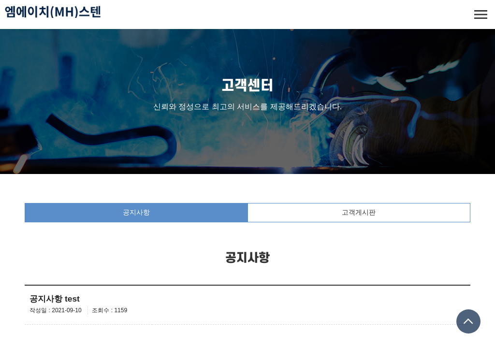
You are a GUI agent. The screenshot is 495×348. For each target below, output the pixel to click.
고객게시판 (359, 212)
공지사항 (136, 212)
